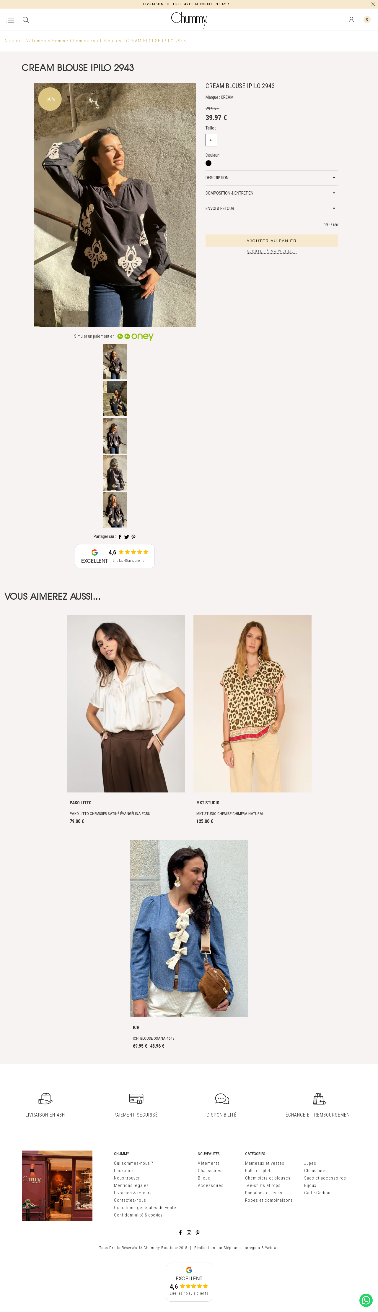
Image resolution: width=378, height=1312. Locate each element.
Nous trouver (127, 1178)
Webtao (272, 1247)
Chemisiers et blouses (268, 1178)
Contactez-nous (130, 1200)
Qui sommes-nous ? (133, 1163)
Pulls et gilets (259, 1170)
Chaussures (209, 1170)
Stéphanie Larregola (242, 1247)
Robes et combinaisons (269, 1200)
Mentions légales (131, 1185)
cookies (155, 1215)
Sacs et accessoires (325, 1178)
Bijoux (204, 1178)
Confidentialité (129, 1215)
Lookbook (124, 1170)
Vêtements (209, 1163)
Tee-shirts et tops (263, 1185)
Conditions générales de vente (145, 1207)
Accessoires (211, 1185)
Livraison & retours (133, 1192)
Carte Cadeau (318, 1192)
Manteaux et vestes (264, 1163)
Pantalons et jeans (263, 1192)
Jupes (310, 1163)
